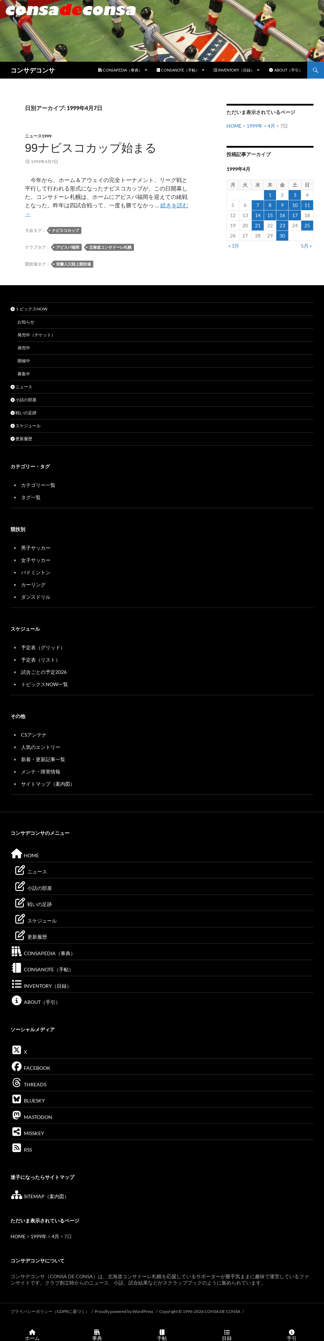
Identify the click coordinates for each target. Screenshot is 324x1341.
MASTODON (31, 1117)
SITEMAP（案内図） (40, 1196)
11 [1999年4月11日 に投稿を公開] (307, 205)
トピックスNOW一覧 (44, 684)
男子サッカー (35, 548)
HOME (234, 126)
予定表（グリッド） (43, 647)
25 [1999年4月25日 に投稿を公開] (307, 225)
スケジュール (26, 425)
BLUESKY (28, 1101)
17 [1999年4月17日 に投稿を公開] (295, 215)
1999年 (255, 126)
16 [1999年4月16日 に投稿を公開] (282, 215)
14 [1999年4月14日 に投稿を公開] (258, 215)
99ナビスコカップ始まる (91, 147)
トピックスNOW (29, 308)
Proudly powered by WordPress (124, 1311)
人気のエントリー (40, 747)
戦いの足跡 (23, 412)
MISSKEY (27, 1133)
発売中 (24, 347)
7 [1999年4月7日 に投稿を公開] (257, 205)
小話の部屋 (23, 399)
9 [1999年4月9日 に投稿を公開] (282, 205)
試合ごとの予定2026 (44, 672)
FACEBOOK (30, 1068)
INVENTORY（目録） (234, 70)
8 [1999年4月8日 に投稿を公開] (270, 205)
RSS (21, 1150)
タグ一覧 (31, 497)
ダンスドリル (35, 597)
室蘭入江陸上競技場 (73, 264)
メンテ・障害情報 (40, 772)
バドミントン (35, 572)
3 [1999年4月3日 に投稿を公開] (294, 195)
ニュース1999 (38, 136)
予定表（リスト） (40, 660)
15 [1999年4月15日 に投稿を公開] (270, 215)
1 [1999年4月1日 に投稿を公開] (270, 195)
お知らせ (26, 321)
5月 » (306, 246)
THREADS (28, 1084)
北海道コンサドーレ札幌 (110, 247)
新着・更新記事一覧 (43, 759)
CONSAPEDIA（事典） (120, 70)
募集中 (24, 373)
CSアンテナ (34, 735)
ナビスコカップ (65, 230)
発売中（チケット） (36, 334)
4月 (271, 126)
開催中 (24, 360)
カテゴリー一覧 (38, 485)
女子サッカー (35, 560)
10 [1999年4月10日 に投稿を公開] (295, 205)
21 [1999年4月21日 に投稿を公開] (258, 225)
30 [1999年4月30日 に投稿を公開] (282, 236)
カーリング (33, 585)
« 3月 (233, 246)
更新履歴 (21, 438)
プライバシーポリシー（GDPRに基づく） (50, 1311)
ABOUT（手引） (286, 70)
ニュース (21, 386)
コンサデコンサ (33, 70)
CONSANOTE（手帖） (178, 70)
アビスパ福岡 (67, 247)
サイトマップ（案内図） (48, 784)
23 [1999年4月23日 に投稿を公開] (282, 225)
